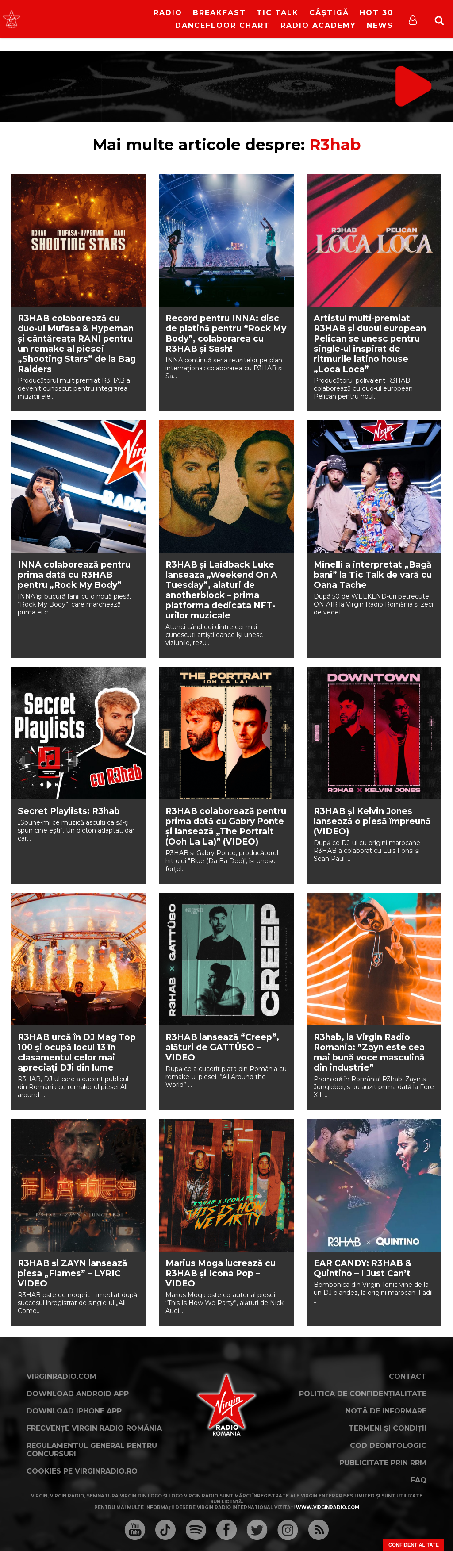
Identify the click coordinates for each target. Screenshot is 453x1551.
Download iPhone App (74, 1411)
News (380, 25)
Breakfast (219, 12)
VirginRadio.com (61, 1376)
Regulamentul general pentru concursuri (92, 1449)
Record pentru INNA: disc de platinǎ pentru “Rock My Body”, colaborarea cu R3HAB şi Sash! (225, 333)
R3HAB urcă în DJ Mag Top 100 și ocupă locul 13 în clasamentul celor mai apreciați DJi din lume (77, 1052)
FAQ (418, 1480)
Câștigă (329, 12)
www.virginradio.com (327, 1507)
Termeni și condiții (387, 1428)
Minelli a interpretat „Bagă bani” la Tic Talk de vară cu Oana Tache (373, 575)
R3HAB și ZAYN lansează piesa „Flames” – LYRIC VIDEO (72, 1273)
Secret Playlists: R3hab (69, 811)
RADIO (168, 12)
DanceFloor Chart (222, 25)
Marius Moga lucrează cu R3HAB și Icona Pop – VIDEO (220, 1273)
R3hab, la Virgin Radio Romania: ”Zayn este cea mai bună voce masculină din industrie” (369, 1052)
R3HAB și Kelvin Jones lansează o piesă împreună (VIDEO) (372, 821)
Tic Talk (278, 12)
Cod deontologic (388, 1445)
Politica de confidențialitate (362, 1394)
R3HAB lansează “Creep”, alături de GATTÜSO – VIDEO (222, 1047)
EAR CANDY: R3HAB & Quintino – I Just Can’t (363, 1268)
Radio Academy (318, 25)
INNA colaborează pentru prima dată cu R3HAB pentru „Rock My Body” (74, 575)
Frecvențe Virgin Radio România (94, 1428)
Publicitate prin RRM (382, 1463)
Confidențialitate (413, 1544)
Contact (407, 1376)
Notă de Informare (386, 1411)
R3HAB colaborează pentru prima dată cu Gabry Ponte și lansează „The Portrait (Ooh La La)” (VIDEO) (225, 826)
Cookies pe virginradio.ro (82, 1471)
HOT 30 (376, 12)
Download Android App (78, 1394)
